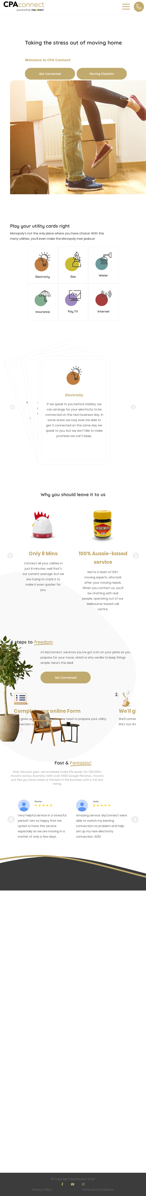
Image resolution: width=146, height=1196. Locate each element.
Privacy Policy (42, 1189)
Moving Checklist (102, 74)
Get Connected (50, 74)
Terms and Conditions (97, 1189)
